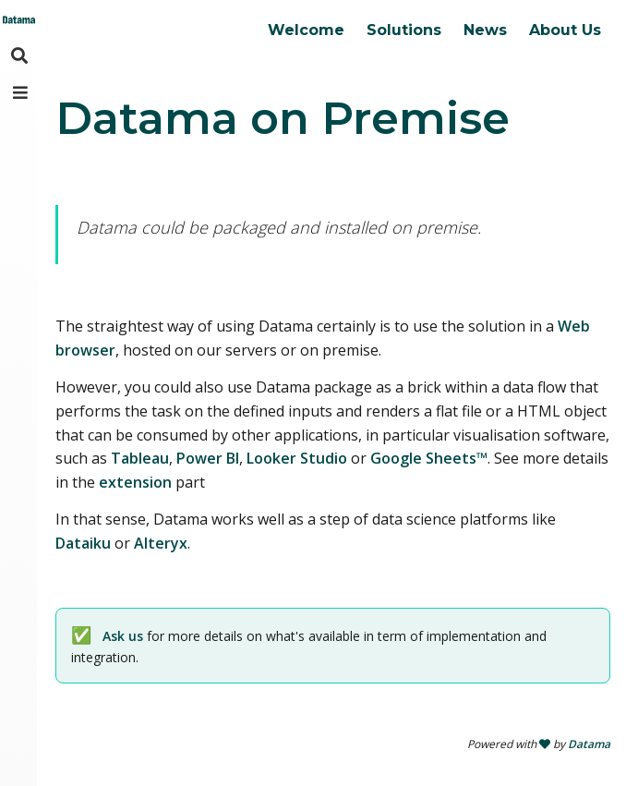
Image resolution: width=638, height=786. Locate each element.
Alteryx (160, 543)
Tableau (140, 458)
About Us (565, 30)
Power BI (207, 458)
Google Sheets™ (429, 458)
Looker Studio (297, 458)
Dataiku (83, 543)
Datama (589, 744)
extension (135, 482)
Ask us (122, 636)
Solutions (404, 30)
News (485, 30)
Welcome (306, 30)
